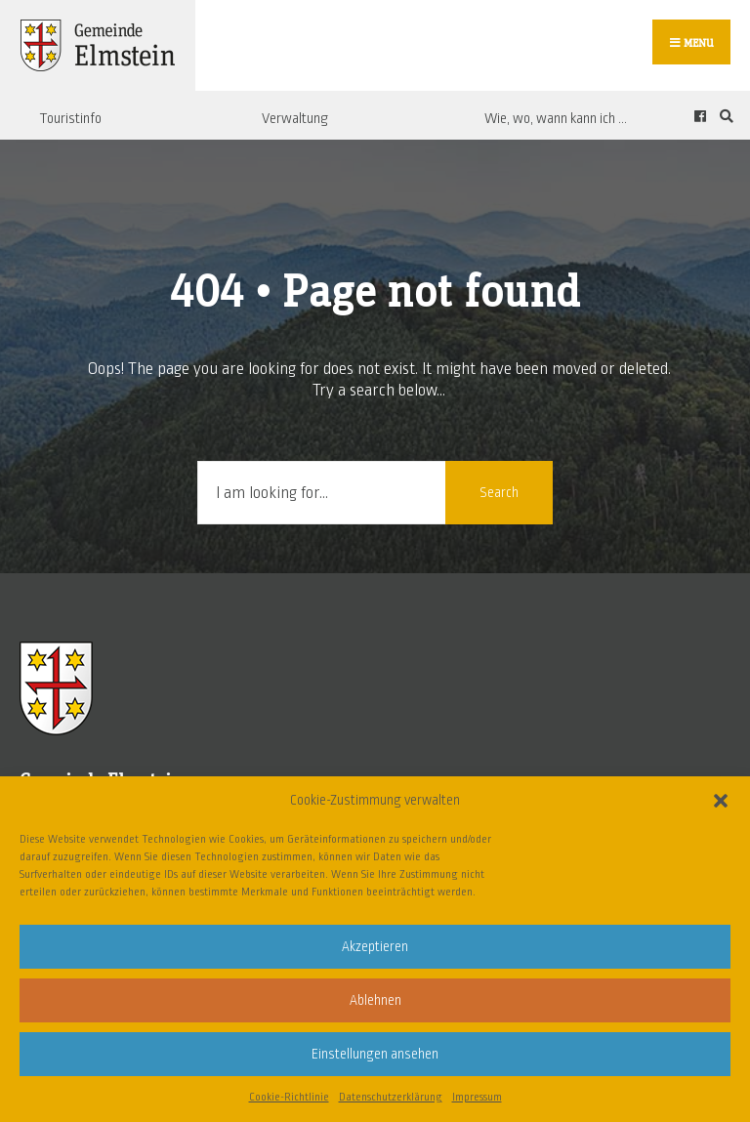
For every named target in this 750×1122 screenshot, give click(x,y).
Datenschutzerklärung (390, 1096)
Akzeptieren (375, 946)
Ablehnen (375, 1000)
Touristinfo (70, 118)
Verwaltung (295, 118)
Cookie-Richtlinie (289, 1096)
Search (499, 492)
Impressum (477, 1096)
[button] (720, 800)
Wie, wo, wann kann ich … (555, 118)
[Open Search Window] (723, 116)
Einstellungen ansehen (375, 1054)
